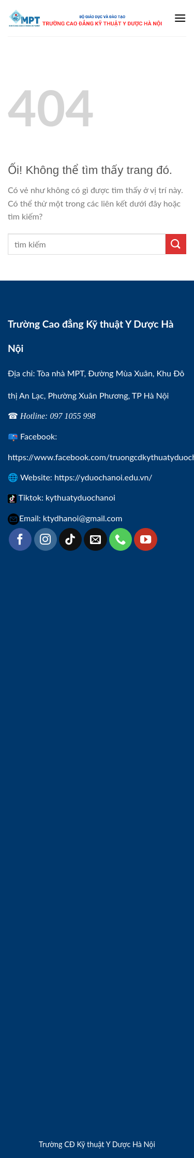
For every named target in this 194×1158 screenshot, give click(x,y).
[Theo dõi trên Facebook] (20, 539)
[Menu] (180, 18)
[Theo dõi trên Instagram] (45, 539)
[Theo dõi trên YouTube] (145, 539)
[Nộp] (176, 244)
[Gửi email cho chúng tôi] (95, 539)
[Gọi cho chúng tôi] (120, 539)
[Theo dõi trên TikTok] (70, 539)
